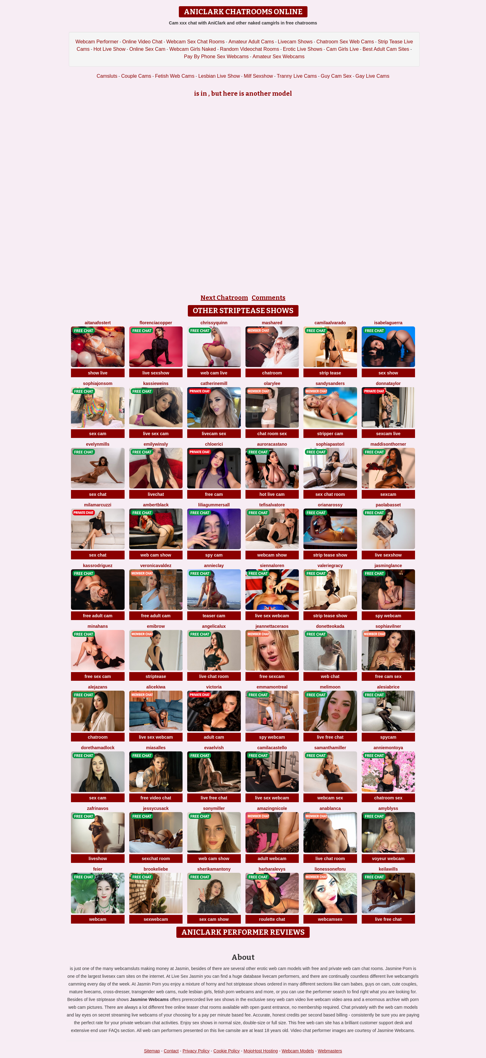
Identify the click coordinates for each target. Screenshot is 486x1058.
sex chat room (330, 494)
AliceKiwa (156, 686)
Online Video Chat (142, 41)
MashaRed (272, 322)
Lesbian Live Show (219, 76)
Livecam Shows (295, 41)
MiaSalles (156, 747)
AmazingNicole (272, 808)
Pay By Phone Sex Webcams (216, 56)
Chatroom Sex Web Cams (345, 41)
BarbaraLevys (272, 869)
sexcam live (388, 433)
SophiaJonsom (98, 383)
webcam (97, 919)
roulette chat (272, 919)
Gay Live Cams (372, 76)
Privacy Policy (196, 1050)
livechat (156, 494)
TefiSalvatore (272, 504)
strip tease (330, 372)
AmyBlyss (388, 808)
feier (97, 869)
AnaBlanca (330, 808)
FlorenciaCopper (155, 322)
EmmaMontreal (272, 686)
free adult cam (98, 615)
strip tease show (330, 555)
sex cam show (214, 919)
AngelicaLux (214, 626)
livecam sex (214, 433)
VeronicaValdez (155, 565)
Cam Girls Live (342, 49)
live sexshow (156, 372)
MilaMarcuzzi (97, 504)
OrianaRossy (330, 504)
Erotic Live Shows (302, 49)
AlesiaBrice (388, 686)
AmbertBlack (156, 504)
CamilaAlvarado (330, 322)
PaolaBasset (388, 504)
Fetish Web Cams (174, 76)
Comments (268, 297)
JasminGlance (388, 565)
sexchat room (156, 858)
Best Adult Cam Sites (386, 49)
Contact (171, 1050)
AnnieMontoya (388, 747)
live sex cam (156, 433)
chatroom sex (388, 797)
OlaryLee (272, 383)
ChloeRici (214, 444)
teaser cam (214, 615)
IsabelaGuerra (388, 322)
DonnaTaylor (388, 383)
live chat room (214, 676)
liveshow (98, 858)
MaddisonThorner (388, 444)
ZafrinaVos (97, 808)
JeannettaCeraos (272, 626)
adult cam (214, 737)
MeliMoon (330, 686)
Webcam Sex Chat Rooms (195, 41)
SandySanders (330, 383)
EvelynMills (98, 444)
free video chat (155, 797)
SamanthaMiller (330, 747)
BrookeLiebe (156, 869)
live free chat (330, 737)
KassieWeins (156, 383)
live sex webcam (272, 615)
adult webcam (272, 858)
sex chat (97, 494)
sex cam (97, 433)
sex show (388, 372)
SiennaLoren (272, 565)
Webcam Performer (97, 41)
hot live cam (272, 494)
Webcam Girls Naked (192, 49)
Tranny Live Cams (297, 76)
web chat (330, 676)
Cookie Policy (227, 1050)
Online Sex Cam (147, 49)
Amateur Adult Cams (251, 41)
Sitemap (152, 1050)
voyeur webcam (388, 858)
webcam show (272, 555)
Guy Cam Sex (336, 76)
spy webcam (388, 615)
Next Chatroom (224, 297)
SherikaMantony (214, 869)
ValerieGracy (330, 565)
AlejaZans (97, 686)
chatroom (272, 372)
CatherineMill (214, 383)
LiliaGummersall (214, 504)
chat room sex (272, 433)
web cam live (214, 372)
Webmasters (330, 1050)
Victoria (214, 686)
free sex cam (98, 676)
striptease (156, 676)
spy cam (214, 555)
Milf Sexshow (258, 76)
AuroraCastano (272, 444)
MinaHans (98, 626)
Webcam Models (298, 1050)
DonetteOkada (330, 626)
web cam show (155, 555)
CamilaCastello (272, 747)
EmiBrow (156, 626)
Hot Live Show (110, 49)
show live (98, 372)
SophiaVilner (388, 626)
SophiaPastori (330, 444)
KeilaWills (388, 869)
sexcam (388, 494)
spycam (388, 737)
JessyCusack (156, 808)
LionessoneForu (330, 869)
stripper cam (330, 433)
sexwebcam (156, 919)
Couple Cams (136, 76)
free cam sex (388, 676)
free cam (214, 494)
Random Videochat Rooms (249, 49)
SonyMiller (214, 808)
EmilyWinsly (156, 444)
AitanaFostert (98, 322)
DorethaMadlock (97, 747)
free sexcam (272, 676)
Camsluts (107, 76)
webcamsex (330, 919)
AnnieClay (214, 565)
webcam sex (330, 797)
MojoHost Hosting (261, 1050)
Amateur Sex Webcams (279, 56)
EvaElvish (214, 747)
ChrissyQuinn (214, 322)
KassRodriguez (98, 565)
